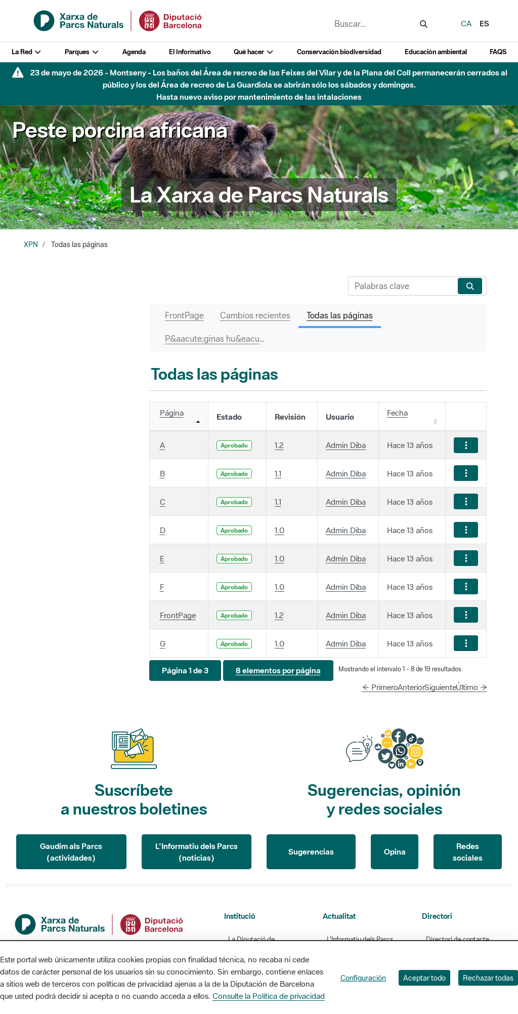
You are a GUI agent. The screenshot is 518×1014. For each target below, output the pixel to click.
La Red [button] (27, 52)
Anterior (411, 687)
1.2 (279, 445)
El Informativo (190, 52)
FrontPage (178, 615)
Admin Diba (346, 445)
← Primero (380, 687)
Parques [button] (82, 52)
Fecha (397, 413)
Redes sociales (468, 852)
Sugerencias (311, 851)
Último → (471, 687)
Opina (395, 851)
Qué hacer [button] (254, 52)
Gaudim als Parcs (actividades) (71, 852)
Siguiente (440, 687)
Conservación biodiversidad (339, 52)
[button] (185, 670)
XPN (31, 244)
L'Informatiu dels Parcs (360, 939)
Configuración (363, 978)
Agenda (134, 52)
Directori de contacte (457, 939)
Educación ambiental (436, 52)
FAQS (498, 52)
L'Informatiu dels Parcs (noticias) (196, 852)
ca (466, 23)
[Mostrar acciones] (466, 445)
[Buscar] (401, 286)
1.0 (279, 530)
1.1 (278, 473)
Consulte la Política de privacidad (268, 996)
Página (172, 413)
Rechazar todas (488, 978)
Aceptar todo (424, 978)
